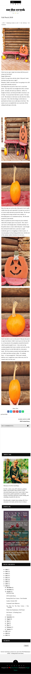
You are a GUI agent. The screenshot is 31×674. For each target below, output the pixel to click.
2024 (6, 573)
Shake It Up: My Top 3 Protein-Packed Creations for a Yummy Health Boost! (16, 515)
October (9, 591)
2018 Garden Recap (11, 596)
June (8, 623)
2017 (6, 631)
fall (21, 23)
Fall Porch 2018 (10, 593)
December (9, 587)
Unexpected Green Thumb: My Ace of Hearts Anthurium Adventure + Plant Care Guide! (16, 525)
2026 (6, 569)
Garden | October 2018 (11, 601)
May (8, 625)
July (8, 621)
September (9, 617)
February (9, 627)
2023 (6, 575)
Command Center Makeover (13, 603)
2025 (6, 571)
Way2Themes (15, 667)
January (9, 629)
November (9, 589)
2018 (6, 585)
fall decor (25, 23)
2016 (6, 633)
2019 (6, 583)
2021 (6, 579)
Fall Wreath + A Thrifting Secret (13, 612)
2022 (6, 577)
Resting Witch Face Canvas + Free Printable (16, 598)
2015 (6, 635)
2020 (6, 581)
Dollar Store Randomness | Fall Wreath (15, 610)
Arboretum (8, 615)
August (8, 619)
